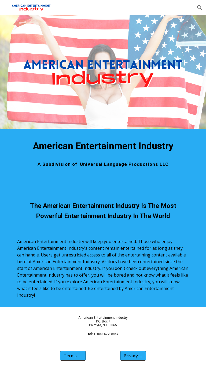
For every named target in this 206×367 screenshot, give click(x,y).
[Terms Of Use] (72, 355)
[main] (103, 146)
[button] (199, 7)
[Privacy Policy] (132, 355)
